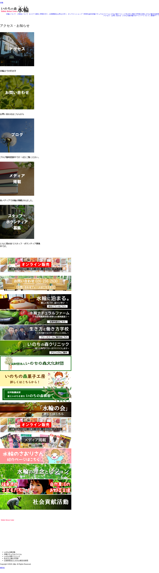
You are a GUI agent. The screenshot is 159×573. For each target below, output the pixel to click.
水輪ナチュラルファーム (101, 14)
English (89, 14)
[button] (11, 14)
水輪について (11, 14)
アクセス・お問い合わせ (112, 15)
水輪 (1, 2)
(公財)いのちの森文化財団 (149, 14)
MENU (2, 568)
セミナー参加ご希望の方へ (38, 14)
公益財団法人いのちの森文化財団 (16, 560)
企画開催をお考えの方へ (58, 14)
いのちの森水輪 (9, 552)
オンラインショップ (75, 14)
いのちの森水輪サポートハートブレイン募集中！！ (140, 15)
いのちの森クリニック (118, 14)
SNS (85, 14)
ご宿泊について (22, 14)
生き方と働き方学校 (133, 14)
